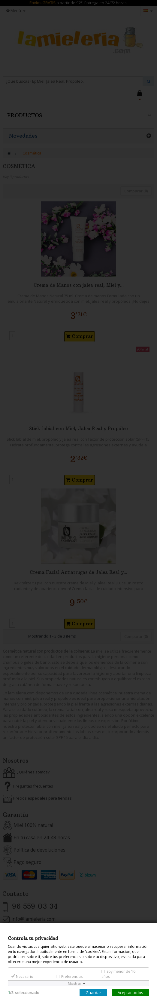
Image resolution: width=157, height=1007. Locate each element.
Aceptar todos (130, 992)
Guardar (93, 992)
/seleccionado (23, 992)
